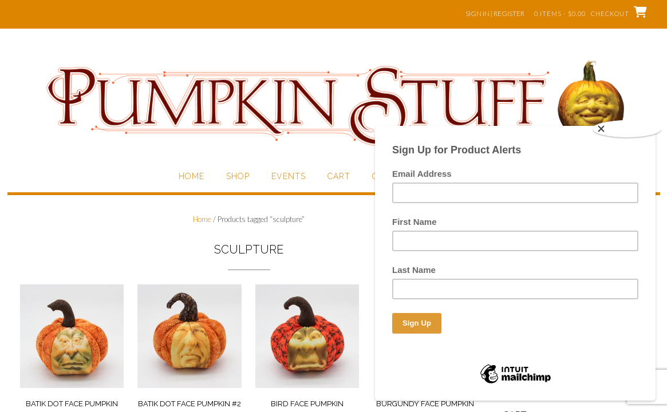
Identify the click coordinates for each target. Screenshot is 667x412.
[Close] (627, 128)
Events (288, 176)
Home (191, 176)
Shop (238, 176)
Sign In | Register (494, 13)
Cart (338, 176)
